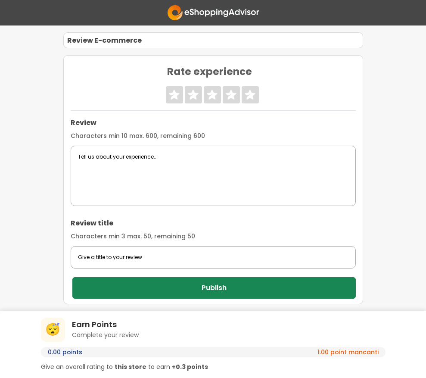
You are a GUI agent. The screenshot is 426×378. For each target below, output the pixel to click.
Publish (214, 288)
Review (83, 123)
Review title (92, 223)
